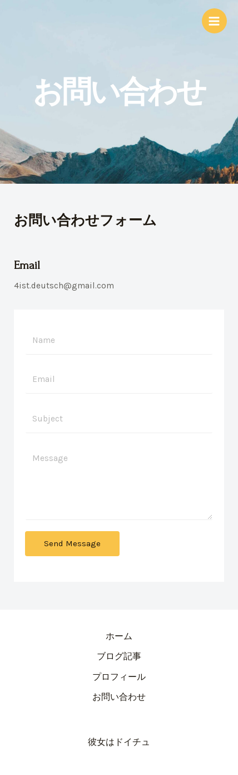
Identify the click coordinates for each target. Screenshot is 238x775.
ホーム (119, 636)
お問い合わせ (119, 697)
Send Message (72, 543)
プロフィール (119, 677)
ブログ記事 (119, 656)
